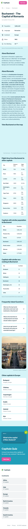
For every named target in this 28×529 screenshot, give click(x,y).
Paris (4, 173)
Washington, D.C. (7, 285)
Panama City (6, 233)
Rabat (4, 253)
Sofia (4, 292)
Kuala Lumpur (6, 245)
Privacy (14, 525)
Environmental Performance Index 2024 (14, 48)
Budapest (5, 269)
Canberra (5, 213)
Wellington (6, 277)
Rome (4, 169)
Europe (8, 8)
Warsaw (5, 249)
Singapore (5, 203)
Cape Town (6, 193)
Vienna (5, 237)
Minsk (4, 230)
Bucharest (14, 8)
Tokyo (4, 198)
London (5, 178)
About (8, 525)
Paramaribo (6, 288)
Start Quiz (22, 2)
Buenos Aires (6, 208)
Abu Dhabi (6, 183)
